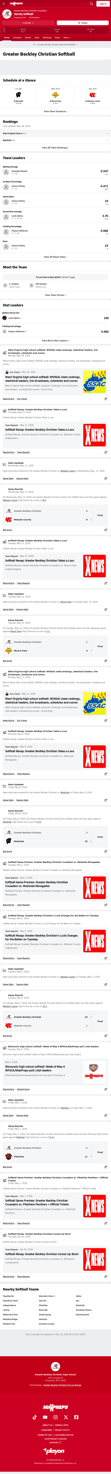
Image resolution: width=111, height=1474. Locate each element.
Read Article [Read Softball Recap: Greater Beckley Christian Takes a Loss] (8, 452)
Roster (28, 37)
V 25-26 (28, 22)
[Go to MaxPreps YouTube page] (45, 1417)
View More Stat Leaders (55, 340)
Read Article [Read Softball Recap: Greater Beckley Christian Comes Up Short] (8, 1276)
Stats (37, 37)
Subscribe (46, 1429)
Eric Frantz (12, 372)
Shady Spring (45, 1314)
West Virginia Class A (12, 133)
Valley (78, 1296)
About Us (47, 1425)
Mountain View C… (47, 1296)
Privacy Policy (62, 1429)
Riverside (43, 1310)
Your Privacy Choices (55, 1438)
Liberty (6, 1310)
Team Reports (11, 425)
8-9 (44, 500)
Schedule (17, 37)
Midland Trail (9, 1323)
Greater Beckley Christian (23, 511)
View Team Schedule (55, 111)
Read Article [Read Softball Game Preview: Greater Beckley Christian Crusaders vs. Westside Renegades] (8, 904)
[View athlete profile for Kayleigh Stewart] (55, 166)
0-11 (52, 1137)
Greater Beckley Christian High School (55, 1369)
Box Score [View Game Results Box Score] (7, 529)
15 (86, 841)
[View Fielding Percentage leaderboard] (82, 331)
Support (55, 1442)
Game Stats (8, 478)
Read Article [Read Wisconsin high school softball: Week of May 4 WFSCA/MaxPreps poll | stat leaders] (8, 1089)
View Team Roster (55, 295)
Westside (64, 792)
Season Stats (22, 478)
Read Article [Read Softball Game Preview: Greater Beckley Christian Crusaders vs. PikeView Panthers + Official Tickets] (8, 1223)
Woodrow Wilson (83, 1310)
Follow (82, 22)
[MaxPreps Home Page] (34, 44)
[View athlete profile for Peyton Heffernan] (55, 226)
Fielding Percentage (11, 326)
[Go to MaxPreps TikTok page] (34, 1417)
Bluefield (7, 140)
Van (77, 1300)
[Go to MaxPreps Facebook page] (76, 1417)
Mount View (66, 601)
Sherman (43, 1319)
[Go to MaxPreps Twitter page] (66, 1417)
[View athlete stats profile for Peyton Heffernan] (29, 331)
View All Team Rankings (55, 147)
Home (7, 37)
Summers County (46, 1323)
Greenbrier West (10, 1300)
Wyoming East (82, 1314)
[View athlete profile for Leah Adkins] (55, 211)
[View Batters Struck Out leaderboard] (82, 318)
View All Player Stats (55, 256)
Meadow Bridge (10, 1319)
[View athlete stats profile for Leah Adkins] (29, 318)
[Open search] (91, 4)
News (57, 37)
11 (86, 1156)
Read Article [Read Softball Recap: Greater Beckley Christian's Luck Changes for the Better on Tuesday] (8, 958)
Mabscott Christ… (11, 1314)
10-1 (44, 1006)
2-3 (48, 631)
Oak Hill (42, 1300)
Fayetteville (8, 1296)
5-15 (38, 822)
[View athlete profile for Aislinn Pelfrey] (55, 181)
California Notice (64, 1435)
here (73, 277)
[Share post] (105, 398)
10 (86, 1017)
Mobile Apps (61, 1425)
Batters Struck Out (10, 313)
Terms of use (45, 1435)
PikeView (64, 1108)
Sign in (103, 3)
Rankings (47, 37)
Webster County (67, 471)
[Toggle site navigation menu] (4, 4)
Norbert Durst (23, 1089)
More (67, 37)
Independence (9, 1305)
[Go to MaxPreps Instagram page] (55, 1417)
